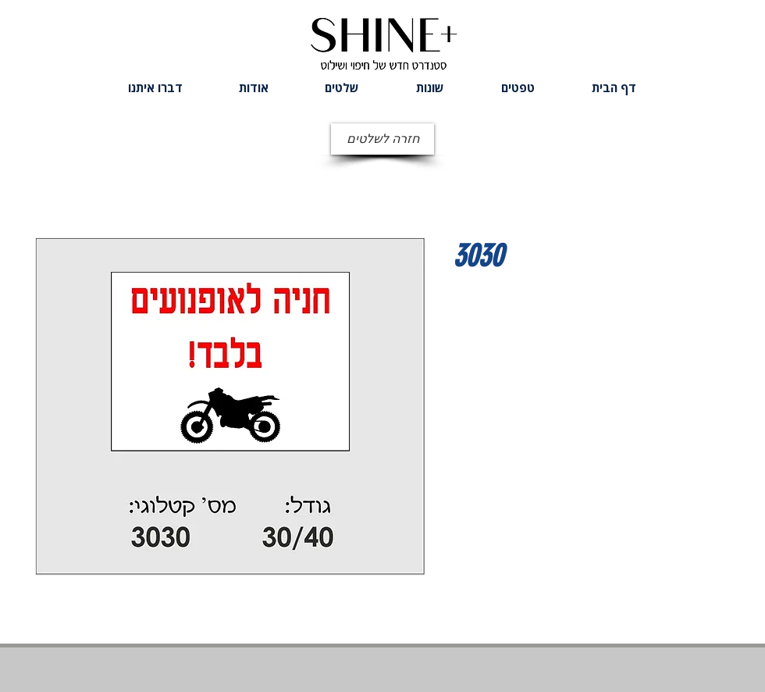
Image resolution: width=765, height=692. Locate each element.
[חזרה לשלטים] (382, 139)
